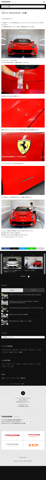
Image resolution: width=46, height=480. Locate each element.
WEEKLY (12, 290)
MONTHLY (33, 290)
